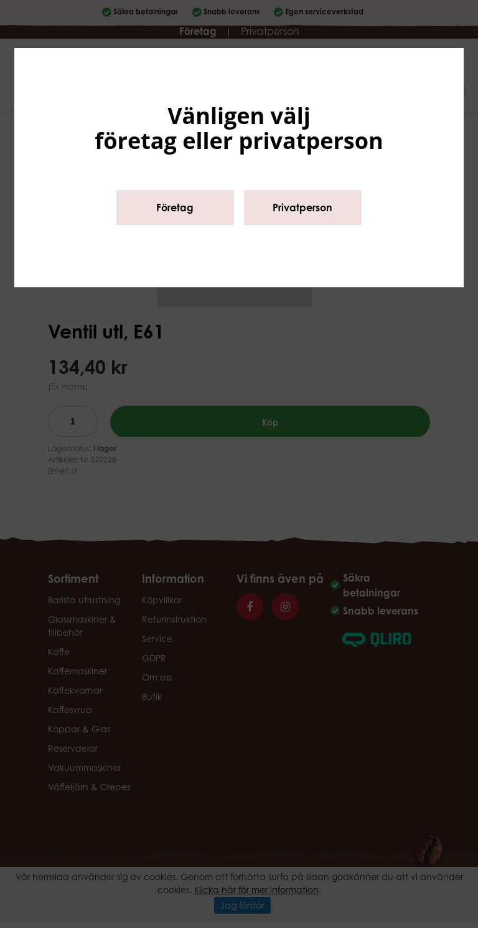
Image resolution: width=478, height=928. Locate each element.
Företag (175, 207)
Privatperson (302, 207)
